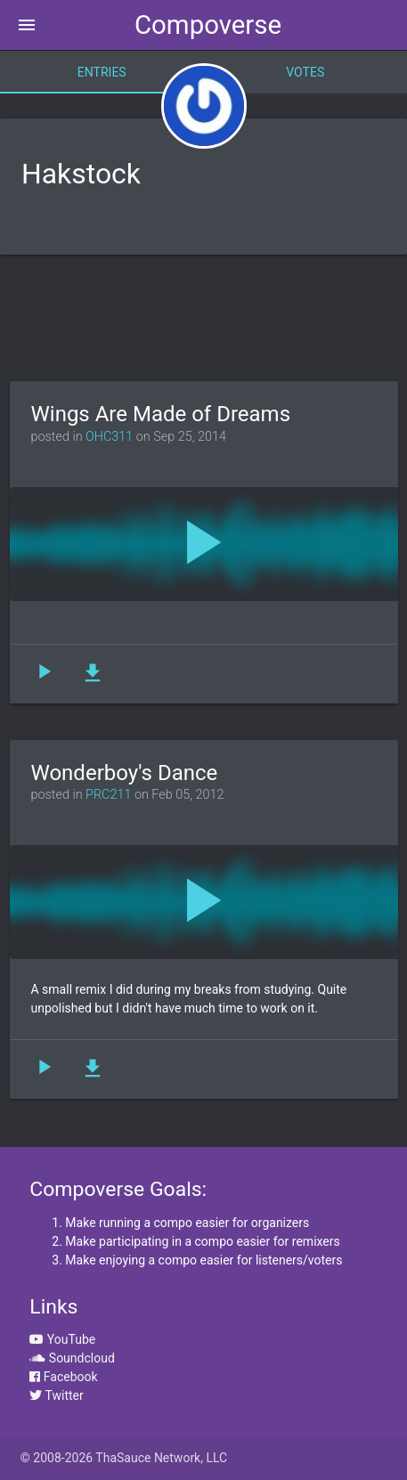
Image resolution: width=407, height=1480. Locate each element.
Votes (305, 72)
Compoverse (207, 25)
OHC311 (109, 436)
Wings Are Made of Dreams (161, 414)
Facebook (63, 1377)
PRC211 (108, 794)
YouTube (62, 1339)
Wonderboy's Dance (124, 772)
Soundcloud (71, 1358)
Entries (101, 72)
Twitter (56, 1395)
